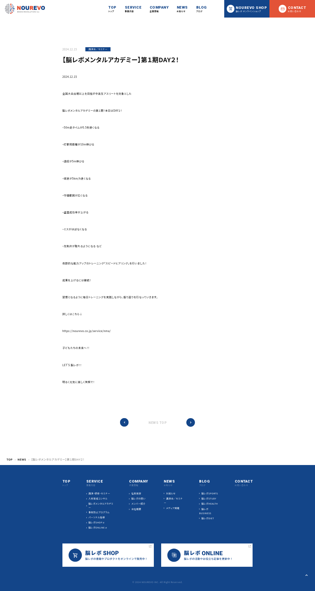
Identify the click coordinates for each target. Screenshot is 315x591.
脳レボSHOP (95, 522)
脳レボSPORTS (210, 493)
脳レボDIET (208, 518)
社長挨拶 (136, 493)
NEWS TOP (157, 423)
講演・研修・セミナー (99, 493)
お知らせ (170, 493)
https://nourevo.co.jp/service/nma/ (86, 331)
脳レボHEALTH (210, 503)
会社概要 (136, 509)
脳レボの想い (139, 498)
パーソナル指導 (97, 517)
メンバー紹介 (139, 503)
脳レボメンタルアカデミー (101, 505)
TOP (10, 459)
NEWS (22, 459)
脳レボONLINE (97, 527)
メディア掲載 (173, 508)
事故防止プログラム (99, 512)
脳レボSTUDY (209, 498)
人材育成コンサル (98, 498)
